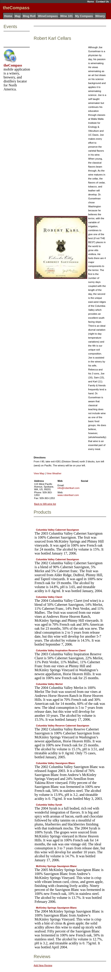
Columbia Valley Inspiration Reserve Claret (61, 650)
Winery (100, 16)
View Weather (53, 473)
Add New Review (43, 965)
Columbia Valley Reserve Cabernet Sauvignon (62, 725)
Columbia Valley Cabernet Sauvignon (57, 529)
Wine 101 (66, 16)
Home (90, 1)
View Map (39, 473)
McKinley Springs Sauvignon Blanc (56, 866)
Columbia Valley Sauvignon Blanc (55, 763)
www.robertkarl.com (68, 495)
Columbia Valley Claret (49, 597)
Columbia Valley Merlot (49, 684)
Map (17, 16)
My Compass (84, 16)
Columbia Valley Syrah (49, 804)
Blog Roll (29, 16)
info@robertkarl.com (68, 488)
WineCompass (48, 16)
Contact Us (102, 1)
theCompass (13, 65)
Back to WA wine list (45, 504)
